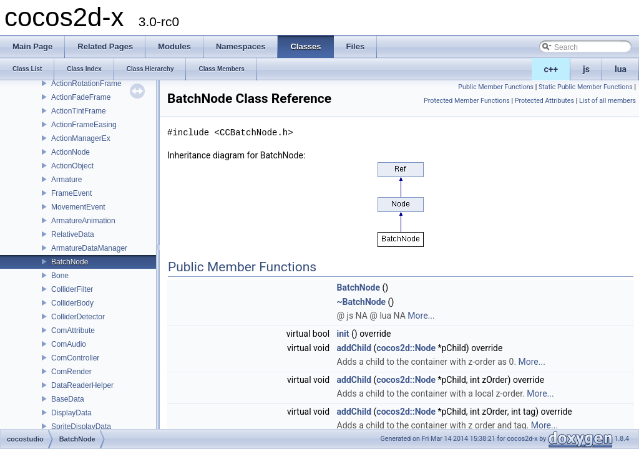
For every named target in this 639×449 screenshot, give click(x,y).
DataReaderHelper (82, 385)
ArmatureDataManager (89, 248)
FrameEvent (71, 193)
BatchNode (69, 262)
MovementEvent (78, 207)
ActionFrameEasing (84, 124)
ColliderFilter (72, 289)
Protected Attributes (544, 101)
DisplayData (71, 412)
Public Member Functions (496, 87)
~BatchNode (361, 302)
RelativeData (72, 234)
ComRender (71, 371)
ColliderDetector (78, 316)
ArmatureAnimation (83, 220)
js (586, 69)
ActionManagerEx (80, 138)
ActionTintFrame (78, 111)
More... (420, 316)
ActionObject (72, 166)
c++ (551, 69)
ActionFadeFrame (80, 97)
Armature (66, 179)
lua (621, 69)
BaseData (67, 399)
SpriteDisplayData (81, 426)
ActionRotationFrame (86, 83)
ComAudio (68, 344)
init (343, 334)
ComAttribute (73, 330)
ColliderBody (72, 303)
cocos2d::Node (406, 348)
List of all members (607, 101)
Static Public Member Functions (586, 87)
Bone (60, 275)
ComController (75, 358)
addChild (354, 348)
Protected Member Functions (467, 101)
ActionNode (70, 152)
